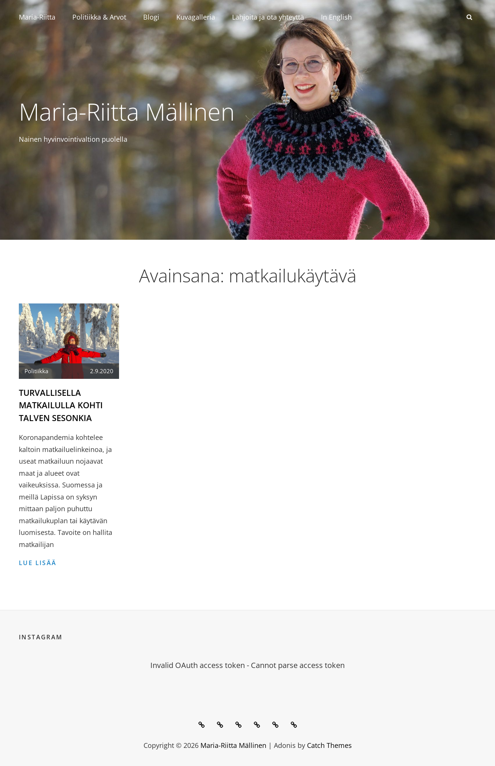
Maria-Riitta (37, 16)
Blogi (151, 16)
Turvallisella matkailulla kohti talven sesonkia (61, 405)
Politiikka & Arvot (99, 16)
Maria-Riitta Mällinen (133, 111)
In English (336, 16)
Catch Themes (329, 744)
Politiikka (36, 371)
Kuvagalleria (195, 16)
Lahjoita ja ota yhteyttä (268, 16)
